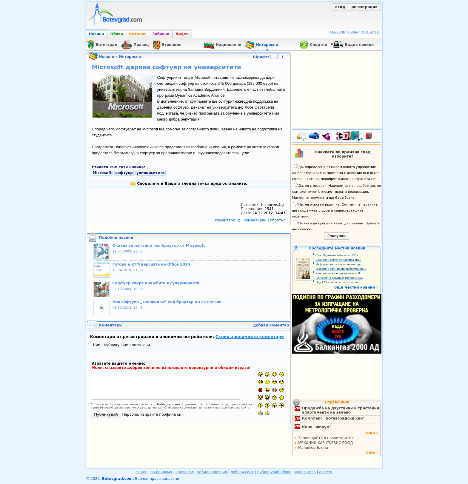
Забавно (160, 34)
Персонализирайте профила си (151, 414)
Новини (96, 34)
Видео (182, 34)
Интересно (130, 57)
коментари (228, 220)
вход (340, 7)
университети (150, 173)
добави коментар (271, 325)
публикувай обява (274, 472)
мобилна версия (212, 472)
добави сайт (242, 472)
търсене (337, 32)
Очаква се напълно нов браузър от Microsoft (159, 245)
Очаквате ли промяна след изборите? (343, 154)
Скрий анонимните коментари (249, 337)
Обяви (116, 34)
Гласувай (336, 236)
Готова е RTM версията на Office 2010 (151, 264)
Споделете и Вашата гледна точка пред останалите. (188, 183)
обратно (278, 220)
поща (353, 32)
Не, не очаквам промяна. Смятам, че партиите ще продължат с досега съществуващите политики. (335, 210)
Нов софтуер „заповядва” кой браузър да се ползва (167, 302)
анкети (325, 472)
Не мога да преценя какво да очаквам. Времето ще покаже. (336, 226)
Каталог (137, 34)
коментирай (256, 220)
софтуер (124, 173)
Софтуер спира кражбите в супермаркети (156, 283)
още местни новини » (356, 287)
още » (372, 433)
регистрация (364, 7)
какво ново (305, 472)
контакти (370, 32)
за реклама (161, 472)
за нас (141, 472)
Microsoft (102, 173)
